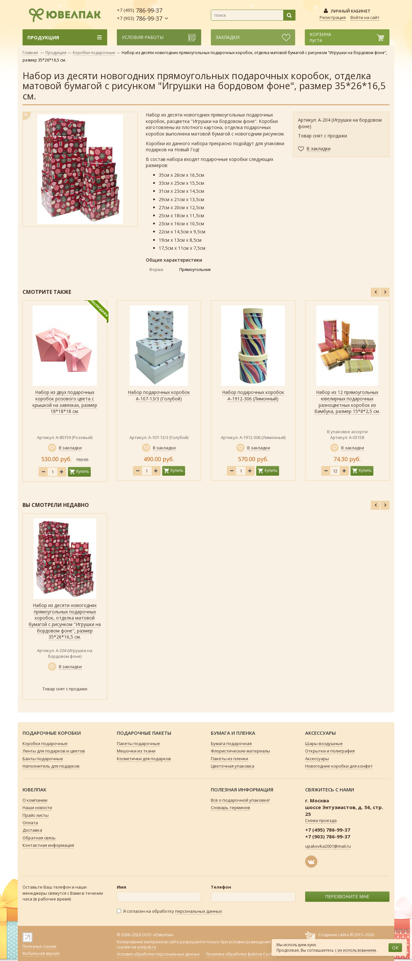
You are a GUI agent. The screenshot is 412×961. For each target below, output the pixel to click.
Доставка (32, 830)
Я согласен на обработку (169, 911)
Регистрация (333, 17)
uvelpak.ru (146, 947)
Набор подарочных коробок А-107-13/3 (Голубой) (159, 395)
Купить (82, 471)
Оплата (30, 823)
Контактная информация (48, 845)
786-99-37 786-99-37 (139, 14)
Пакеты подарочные (138, 743)
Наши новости (37, 807)
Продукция (55, 52)
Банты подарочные (43, 758)
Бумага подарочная (231, 743)
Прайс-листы (36, 815)
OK (395, 948)
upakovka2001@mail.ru (328, 846)
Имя (121, 887)
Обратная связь (39, 838)
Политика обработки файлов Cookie (241, 954)
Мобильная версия (41, 953)
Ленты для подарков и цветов (54, 751)
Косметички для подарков (144, 758)
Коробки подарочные (94, 52)
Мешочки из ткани (136, 751)
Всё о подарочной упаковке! (240, 800)
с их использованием (355, 950)
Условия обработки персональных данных (158, 954)
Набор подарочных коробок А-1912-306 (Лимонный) (253, 395)
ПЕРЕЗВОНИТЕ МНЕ (347, 896)
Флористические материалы (240, 751)
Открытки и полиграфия (330, 751)
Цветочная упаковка (232, 766)
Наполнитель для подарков (51, 766)
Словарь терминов (230, 807)
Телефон (221, 887)
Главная (30, 52)
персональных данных (198, 911)
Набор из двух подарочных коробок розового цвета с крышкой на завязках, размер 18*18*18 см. (65, 401)
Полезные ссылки (39, 946)
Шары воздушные (324, 743)
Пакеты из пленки (229, 758)
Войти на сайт (365, 17)
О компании (35, 800)
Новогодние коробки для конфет (339, 766)
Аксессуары (317, 758)
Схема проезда (321, 820)
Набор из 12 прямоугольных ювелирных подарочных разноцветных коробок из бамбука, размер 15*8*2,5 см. (347, 401)
